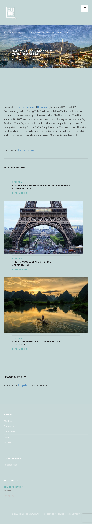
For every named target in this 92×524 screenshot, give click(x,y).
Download (42, 107)
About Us (8, 421)
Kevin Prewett (13, 487)
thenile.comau (26, 150)
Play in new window (25, 107)
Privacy (7, 442)
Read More (19, 193)
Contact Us (9, 426)
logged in (23, 385)
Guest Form (9, 431)
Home (6, 32)
